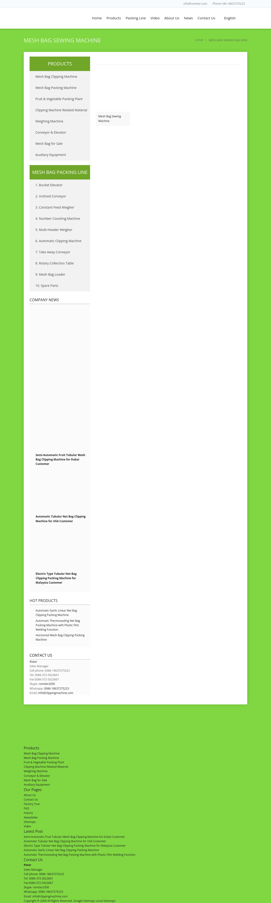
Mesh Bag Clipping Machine (56, 76)
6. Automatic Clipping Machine (58, 241)
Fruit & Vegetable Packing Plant (59, 99)
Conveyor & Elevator (50, 132)
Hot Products (44, 600)
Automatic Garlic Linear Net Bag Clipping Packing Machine (61, 850)
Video (154, 18)
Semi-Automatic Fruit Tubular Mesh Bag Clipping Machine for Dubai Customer (60, 459)
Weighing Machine (49, 121)
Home (97, 18)
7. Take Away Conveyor (52, 252)
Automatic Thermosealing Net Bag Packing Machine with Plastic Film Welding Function (58, 625)
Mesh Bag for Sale (49, 143)
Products (114, 18)
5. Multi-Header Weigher (53, 229)
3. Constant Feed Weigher (54, 207)
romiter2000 (47, 684)
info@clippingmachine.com (55, 693)
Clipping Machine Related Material (61, 110)
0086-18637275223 (56, 688)
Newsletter (31, 817)
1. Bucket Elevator (49, 185)
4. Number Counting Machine (57, 218)
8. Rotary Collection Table (54, 263)
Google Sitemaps (84, 901)
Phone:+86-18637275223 (229, 4)
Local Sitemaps (105, 901)
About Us (171, 18)
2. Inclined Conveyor (50, 196)
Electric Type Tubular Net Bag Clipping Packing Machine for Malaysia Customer (56, 578)
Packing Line (136, 18)
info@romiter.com (195, 4)
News (188, 18)
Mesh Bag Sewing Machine (109, 118)
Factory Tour (32, 804)
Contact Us (206, 18)
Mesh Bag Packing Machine (56, 87)
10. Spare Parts (46, 285)
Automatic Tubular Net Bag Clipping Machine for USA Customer (65, 841)
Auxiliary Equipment (50, 154)
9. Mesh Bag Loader (50, 274)
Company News (44, 299)
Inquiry (28, 813)
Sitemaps (30, 822)
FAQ (26, 808)
